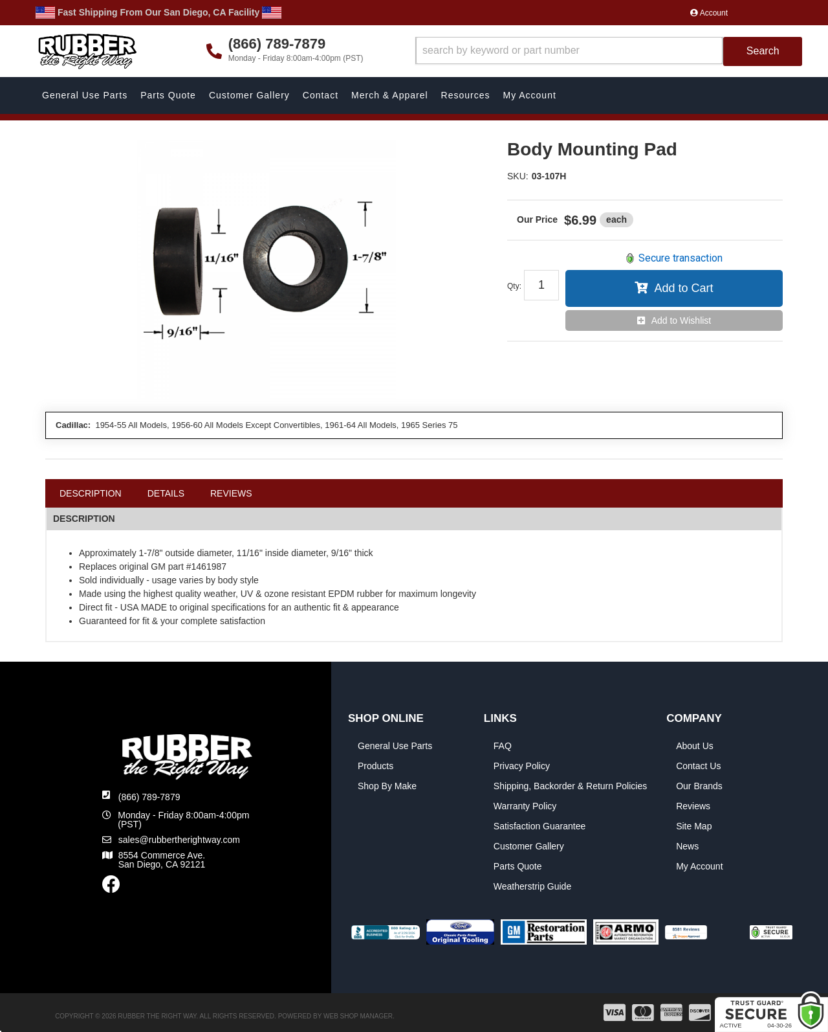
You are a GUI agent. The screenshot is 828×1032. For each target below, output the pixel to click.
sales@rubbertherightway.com (179, 839)
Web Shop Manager (358, 1016)
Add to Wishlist (681, 320)
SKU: (517, 176)
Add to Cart (683, 288)
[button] (609, 51)
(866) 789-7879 (149, 797)
